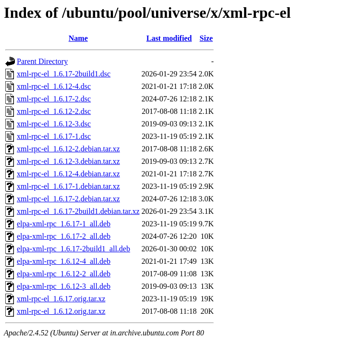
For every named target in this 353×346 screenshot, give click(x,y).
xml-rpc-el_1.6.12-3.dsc (54, 124)
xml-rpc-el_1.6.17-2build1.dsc (63, 74)
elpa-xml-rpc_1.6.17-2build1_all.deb (73, 249)
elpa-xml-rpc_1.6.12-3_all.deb (63, 286)
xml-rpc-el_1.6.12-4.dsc (54, 86)
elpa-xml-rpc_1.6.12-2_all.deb (63, 274)
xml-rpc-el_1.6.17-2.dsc (54, 99)
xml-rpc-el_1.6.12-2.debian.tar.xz (68, 149)
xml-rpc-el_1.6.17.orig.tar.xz (61, 299)
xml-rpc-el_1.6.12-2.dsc (54, 111)
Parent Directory (42, 61)
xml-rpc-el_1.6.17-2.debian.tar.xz (68, 199)
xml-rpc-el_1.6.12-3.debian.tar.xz (68, 161)
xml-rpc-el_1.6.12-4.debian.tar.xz (68, 174)
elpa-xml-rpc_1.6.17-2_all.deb (63, 236)
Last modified (169, 38)
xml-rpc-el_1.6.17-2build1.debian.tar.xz (78, 211)
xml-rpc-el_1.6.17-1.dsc (54, 136)
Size (206, 38)
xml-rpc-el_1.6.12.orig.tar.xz (61, 311)
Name (78, 38)
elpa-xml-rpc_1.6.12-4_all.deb (63, 261)
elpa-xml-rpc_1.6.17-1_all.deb (63, 224)
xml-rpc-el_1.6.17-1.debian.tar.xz (68, 186)
